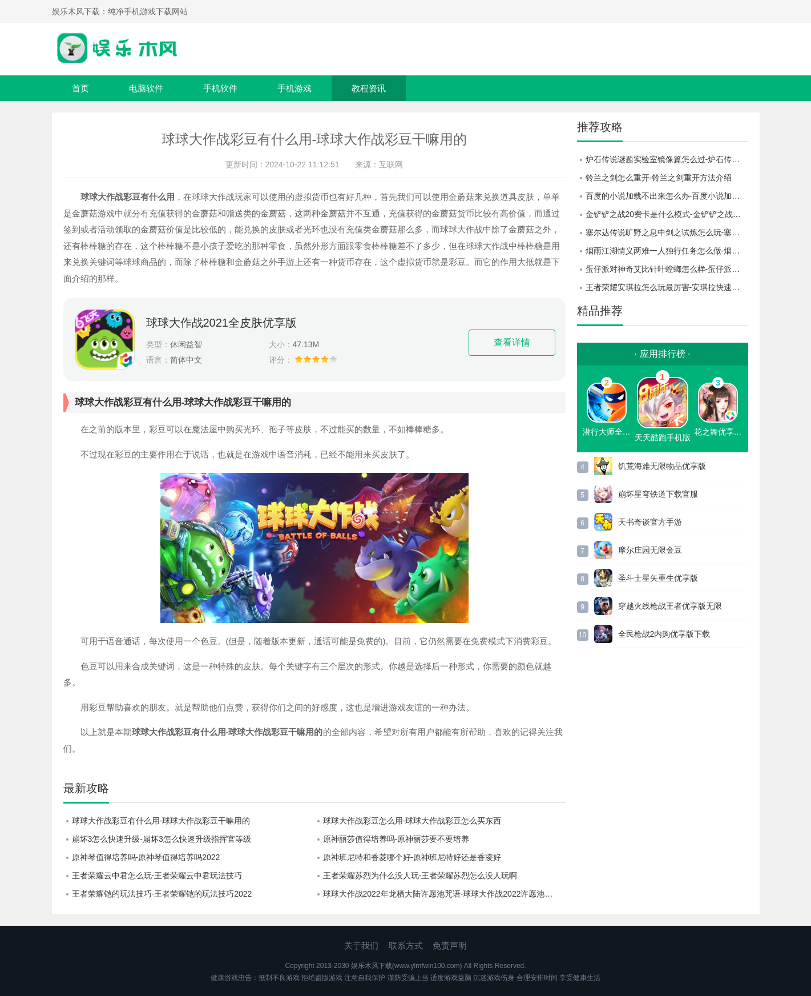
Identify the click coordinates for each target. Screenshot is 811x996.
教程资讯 (369, 88)
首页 (80, 88)
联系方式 (406, 945)
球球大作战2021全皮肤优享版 (221, 322)
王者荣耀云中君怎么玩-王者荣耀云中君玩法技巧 (157, 875)
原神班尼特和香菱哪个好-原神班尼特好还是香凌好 (412, 857)
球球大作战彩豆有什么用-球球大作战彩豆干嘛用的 (161, 820)
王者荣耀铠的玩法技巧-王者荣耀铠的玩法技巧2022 (162, 893)
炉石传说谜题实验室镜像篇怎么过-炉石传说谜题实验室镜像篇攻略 (667, 159)
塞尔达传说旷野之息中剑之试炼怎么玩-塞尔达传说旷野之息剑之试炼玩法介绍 (667, 232)
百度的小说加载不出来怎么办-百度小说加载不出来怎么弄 (667, 195)
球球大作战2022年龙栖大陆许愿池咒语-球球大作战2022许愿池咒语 (442, 893)
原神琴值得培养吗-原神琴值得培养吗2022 (146, 857)
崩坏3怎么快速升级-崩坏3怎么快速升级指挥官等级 (161, 839)
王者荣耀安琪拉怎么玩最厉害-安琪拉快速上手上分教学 (667, 287)
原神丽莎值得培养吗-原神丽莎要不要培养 (396, 839)
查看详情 (512, 342)
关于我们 (361, 945)
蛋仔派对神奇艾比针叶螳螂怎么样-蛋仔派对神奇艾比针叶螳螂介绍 (667, 269)
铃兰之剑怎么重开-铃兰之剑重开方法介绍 (659, 177)
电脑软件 (146, 88)
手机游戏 (294, 88)
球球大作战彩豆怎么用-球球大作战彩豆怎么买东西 (412, 820)
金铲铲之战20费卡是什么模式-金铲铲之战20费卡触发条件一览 (667, 214)
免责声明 (450, 945)
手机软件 (220, 88)
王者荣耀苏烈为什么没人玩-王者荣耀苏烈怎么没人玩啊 (420, 875)
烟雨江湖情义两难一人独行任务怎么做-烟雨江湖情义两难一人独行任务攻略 (667, 250)
